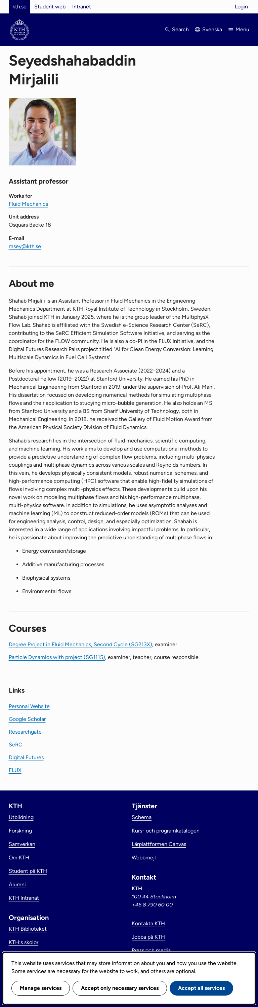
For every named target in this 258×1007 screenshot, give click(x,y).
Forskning (20, 830)
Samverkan (22, 844)
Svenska (212, 29)
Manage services (40, 988)
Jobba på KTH (148, 937)
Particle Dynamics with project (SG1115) (57, 657)
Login (241, 6)
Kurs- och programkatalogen (166, 830)
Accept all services (201, 988)
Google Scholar (27, 719)
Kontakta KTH (148, 923)
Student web (50, 6)
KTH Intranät (24, 898)
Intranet (81, 6)
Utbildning (21, 817)
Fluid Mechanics (28, 204)
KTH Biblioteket (28, 929)
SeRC (16, 744)
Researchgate (25, 732)
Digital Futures (26, 757)
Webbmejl (144, 857)
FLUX (15, 770)
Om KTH (19, 857)
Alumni (17, 884)
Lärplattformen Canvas (159, 844)
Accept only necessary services (120, 988)
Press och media (151, 950)
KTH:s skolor (23, 942)
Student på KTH (28, 871)
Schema (142, 817)
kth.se (19, 6)
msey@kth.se (25, 246)
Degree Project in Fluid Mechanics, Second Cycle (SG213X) (80, 644)
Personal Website (29, 706)
